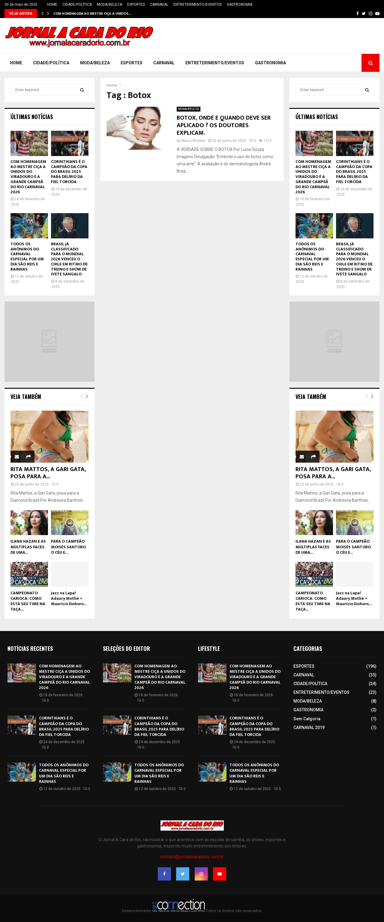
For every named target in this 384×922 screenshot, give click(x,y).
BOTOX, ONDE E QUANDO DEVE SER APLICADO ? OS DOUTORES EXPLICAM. (224, 125)
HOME (52, 4)
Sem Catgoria (306, 718)
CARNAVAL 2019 (309, 727)
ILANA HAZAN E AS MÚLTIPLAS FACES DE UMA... (28, 547)
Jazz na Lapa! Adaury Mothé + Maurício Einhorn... (68, 598)
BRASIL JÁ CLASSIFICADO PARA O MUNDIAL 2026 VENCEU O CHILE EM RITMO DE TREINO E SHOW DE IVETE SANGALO (69, 259)
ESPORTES (136, 4)
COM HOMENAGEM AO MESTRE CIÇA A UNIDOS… (92, 14)
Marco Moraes (193, 141)
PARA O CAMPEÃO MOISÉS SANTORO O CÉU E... (68, 547)
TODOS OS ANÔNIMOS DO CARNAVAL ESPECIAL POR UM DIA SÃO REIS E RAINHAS (27, 256)
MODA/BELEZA (109, 4)
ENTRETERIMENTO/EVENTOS (197, 4)
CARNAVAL (159, 4)
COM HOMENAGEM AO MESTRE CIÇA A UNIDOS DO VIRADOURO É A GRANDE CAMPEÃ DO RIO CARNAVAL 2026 (28, 176)
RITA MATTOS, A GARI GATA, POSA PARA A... (48, 473)
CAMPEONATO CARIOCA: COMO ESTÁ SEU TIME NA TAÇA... (27, 601)
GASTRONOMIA (239, 4)
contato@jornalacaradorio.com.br (192, 856)
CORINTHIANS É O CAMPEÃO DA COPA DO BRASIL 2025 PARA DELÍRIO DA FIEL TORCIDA (69, 171)
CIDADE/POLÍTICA (77, 4)
